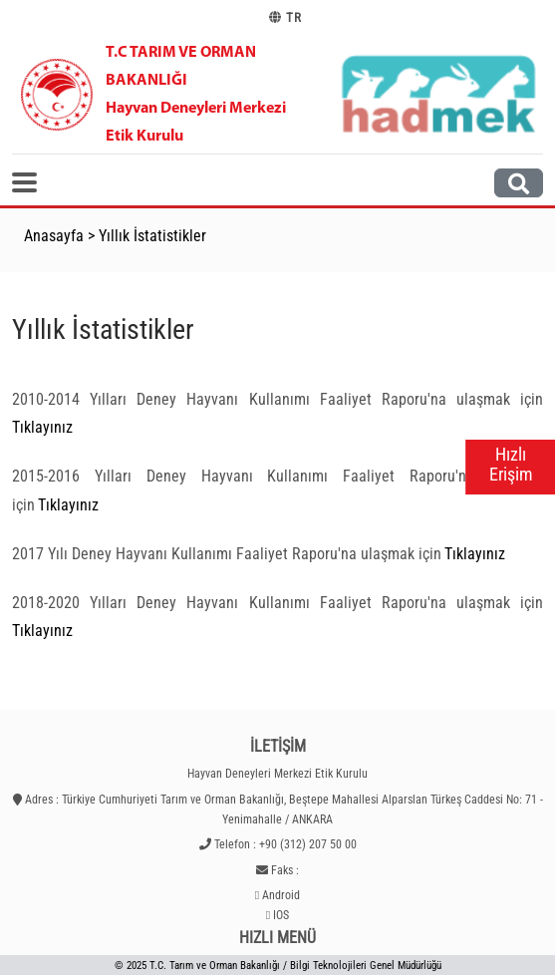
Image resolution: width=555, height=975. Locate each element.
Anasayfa (54, 235)
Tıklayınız (42, 427)
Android (281, 895)
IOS (281, 915)
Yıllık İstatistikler (152, 235)
